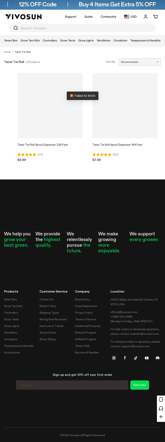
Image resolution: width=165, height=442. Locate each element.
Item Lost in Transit (51, 326)
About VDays (48, 339)
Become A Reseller (87, 352)
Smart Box (10, 299)
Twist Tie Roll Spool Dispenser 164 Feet (117, 144)
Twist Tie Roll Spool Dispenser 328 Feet (42, 144)
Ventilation (10, 332)
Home (7, 51)
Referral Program (85, 332)
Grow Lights (11, 326)
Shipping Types (49, 312)
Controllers (11, 312)
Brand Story (82, 299)
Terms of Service (85, 319)
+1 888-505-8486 (122, 316)
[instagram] (114, 357)
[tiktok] (135, 357)
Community (108, 16)
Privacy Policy (84, 312)
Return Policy (48, 306)
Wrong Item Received (53, 319)
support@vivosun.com (136, 346)
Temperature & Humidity (19, 345)
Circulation (11, 339)
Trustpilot (10, 408)
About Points (48, 332)
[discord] (157, 357)
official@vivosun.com (124, 312)
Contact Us (47, 299)
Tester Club (82, 345)
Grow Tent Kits (13, 306)
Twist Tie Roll (23, 51)
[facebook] (124, 357)
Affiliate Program (85, 339)
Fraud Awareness (86, 306)
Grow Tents (11, 319)
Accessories (12, 352)
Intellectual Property (87, 326)
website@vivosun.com (145, 333)
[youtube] (146, 357)
